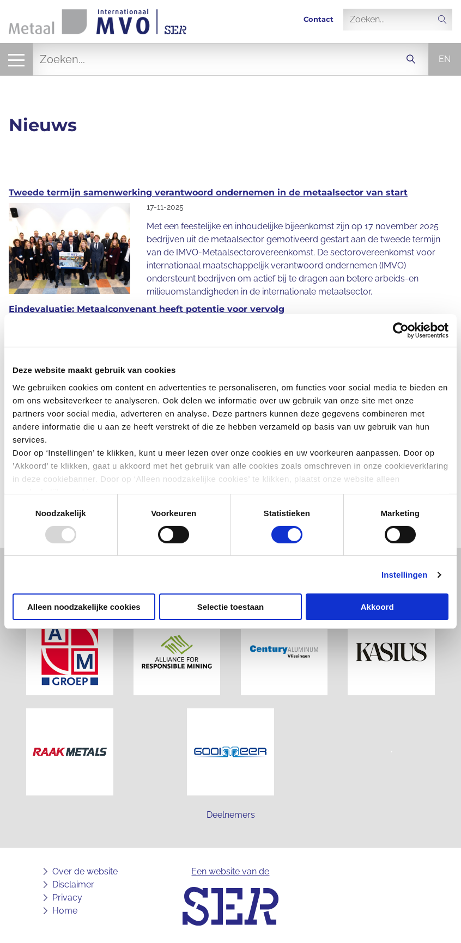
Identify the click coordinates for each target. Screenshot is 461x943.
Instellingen (404, 574)
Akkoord (377, 606)
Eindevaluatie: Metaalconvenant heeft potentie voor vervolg (146, 309)
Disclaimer (73, 884)
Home (64, 910)
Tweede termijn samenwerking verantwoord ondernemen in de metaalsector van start (208, 192)
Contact (318, 19)
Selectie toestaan (230, 606)
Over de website (85, 871)
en (445, 59)
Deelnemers (231, 815)
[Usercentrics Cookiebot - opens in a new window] (400, 330)
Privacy (67, 897)
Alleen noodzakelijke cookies (84, 606)
